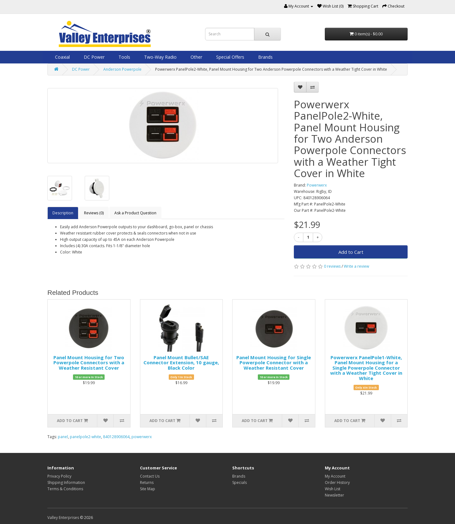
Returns (147, 482)
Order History (337, 482)
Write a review (356, 266)
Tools (123, 57)
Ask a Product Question (135, 213)
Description (62, 213)
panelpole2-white (85, 436)
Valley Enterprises (63, 517)
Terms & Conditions (65, 488)
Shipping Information (66, 482)
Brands (265, 57)
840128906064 (116, 436)
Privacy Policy (59, 476)
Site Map (147, 488)
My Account (335, 476)
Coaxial (62, 57)
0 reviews (332, 266)
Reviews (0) (94, 213)
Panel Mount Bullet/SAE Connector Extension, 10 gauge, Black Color (181, 362)
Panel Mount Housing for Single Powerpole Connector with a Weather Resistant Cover (273, 362)
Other (195, 57)
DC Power (93, 57)
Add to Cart (350, 252)
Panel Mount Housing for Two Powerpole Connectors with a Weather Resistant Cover (88, 362)
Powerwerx (317, 185)
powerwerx (141, 436)
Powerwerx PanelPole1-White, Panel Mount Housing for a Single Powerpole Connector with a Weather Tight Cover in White (366, 367)
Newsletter (334, 495)
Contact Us (150, 476)
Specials (239, 482)
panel (63, 436)
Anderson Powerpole (122, 69)
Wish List (332, 488)
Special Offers (229, 57)
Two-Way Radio (160, 57)
